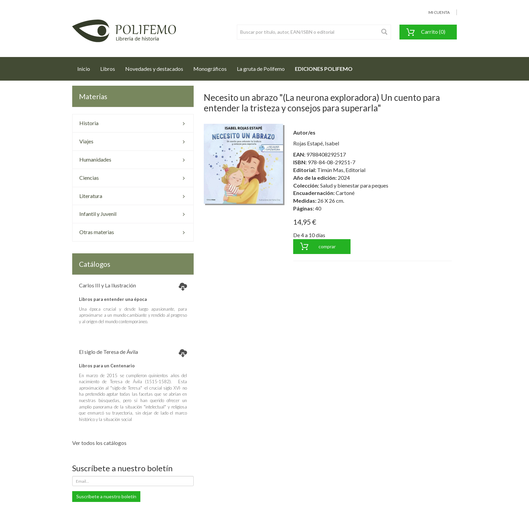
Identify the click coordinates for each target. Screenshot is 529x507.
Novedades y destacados (154, 68)
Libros (107, 68)
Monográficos (210, 68)
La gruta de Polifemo (261, 68)
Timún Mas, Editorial (341, 170)
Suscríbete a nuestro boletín (106, 496)
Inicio (86, 67)
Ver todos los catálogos (99, 443)
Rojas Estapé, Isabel (316, 143)
